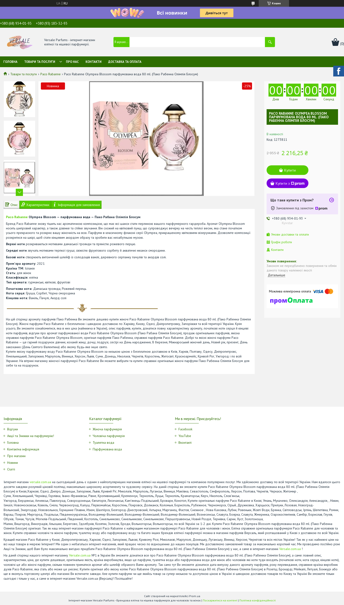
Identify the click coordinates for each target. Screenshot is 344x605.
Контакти (94, 62)
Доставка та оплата (124, 62)
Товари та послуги (39, 62)
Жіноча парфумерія (107, 429)
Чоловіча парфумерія (109, 436)
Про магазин (16, 456)
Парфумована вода (107, 449)
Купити (290, 170)
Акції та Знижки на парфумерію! (30, 436)
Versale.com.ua (290, 549)
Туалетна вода (103, 442)
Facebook (185, 429)
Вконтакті (185, 442)
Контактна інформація (23, 449)
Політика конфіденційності (257, 600)
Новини (12, 462)
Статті (11, 469)
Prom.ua (194, 596)
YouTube (184, 436)
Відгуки (12, 429)
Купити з (290, 183)
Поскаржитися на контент (220, 600)
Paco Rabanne (50, 74)
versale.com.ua (40, 482)
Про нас (72, 62)
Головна (10, 62)
